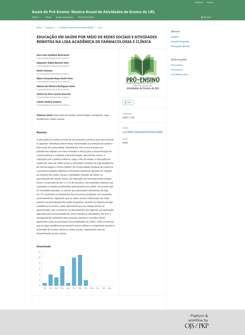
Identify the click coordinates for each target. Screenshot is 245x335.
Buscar (206, 17)
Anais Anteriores (64, 17)
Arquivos (49, 27)
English (175, 36)
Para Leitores (177, 65)
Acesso (210, 2)
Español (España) (180, 41)
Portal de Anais (86, 17)
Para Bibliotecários (179, 74)
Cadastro (199, 2)
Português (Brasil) (180, 46)
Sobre (35, 17)
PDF (129, 102)
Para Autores (177, 69)
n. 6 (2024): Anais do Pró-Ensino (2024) (75, 27)
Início (39, 27)
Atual (48, 17)
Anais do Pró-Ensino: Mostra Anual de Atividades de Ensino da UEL (93, 11)
